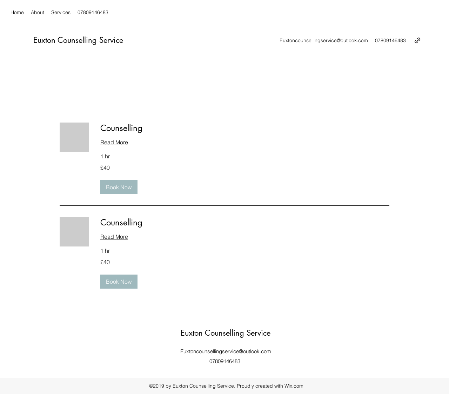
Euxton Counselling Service (78, 40)
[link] (244, 128)
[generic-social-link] (417, 40)
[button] (119, 187)
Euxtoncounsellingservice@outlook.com (324, 40)
